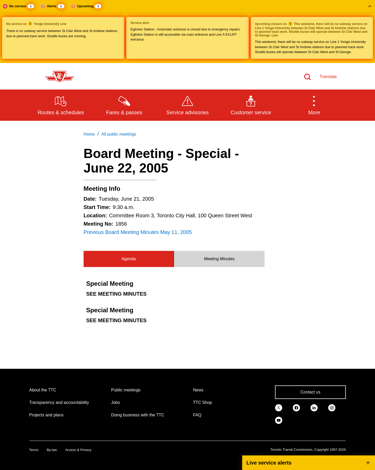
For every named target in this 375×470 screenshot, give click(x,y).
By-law (52, 450)
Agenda (128, 259)
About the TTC (42, 390)
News (198, 390)
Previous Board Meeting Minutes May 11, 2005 (138, 232)
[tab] (129, 259)
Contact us (310, 392)
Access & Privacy (78, 450)
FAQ (197, 415)
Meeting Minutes (219, 259)
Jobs (115, 402)
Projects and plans (46, 415)
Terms (33, 450)
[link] (278, 407)
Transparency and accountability (59, 402)
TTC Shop (202, 402)
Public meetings (126, 390)
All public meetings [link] (118, 134)
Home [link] (89, 134)
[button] (187, 31)
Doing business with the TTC (137, 415)
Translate (328, 76)
